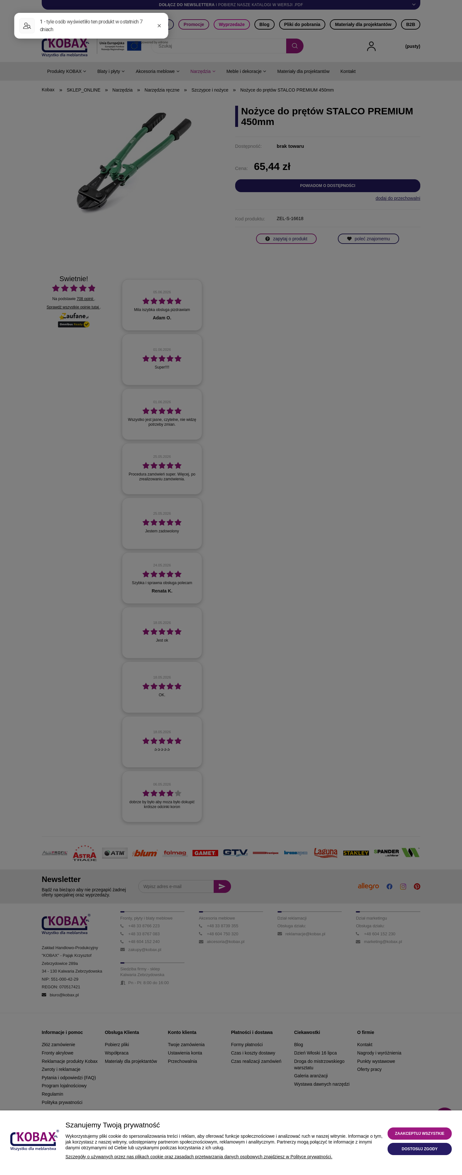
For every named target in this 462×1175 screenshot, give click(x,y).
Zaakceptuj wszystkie (419, 1133)
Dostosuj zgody (420, 1149)
